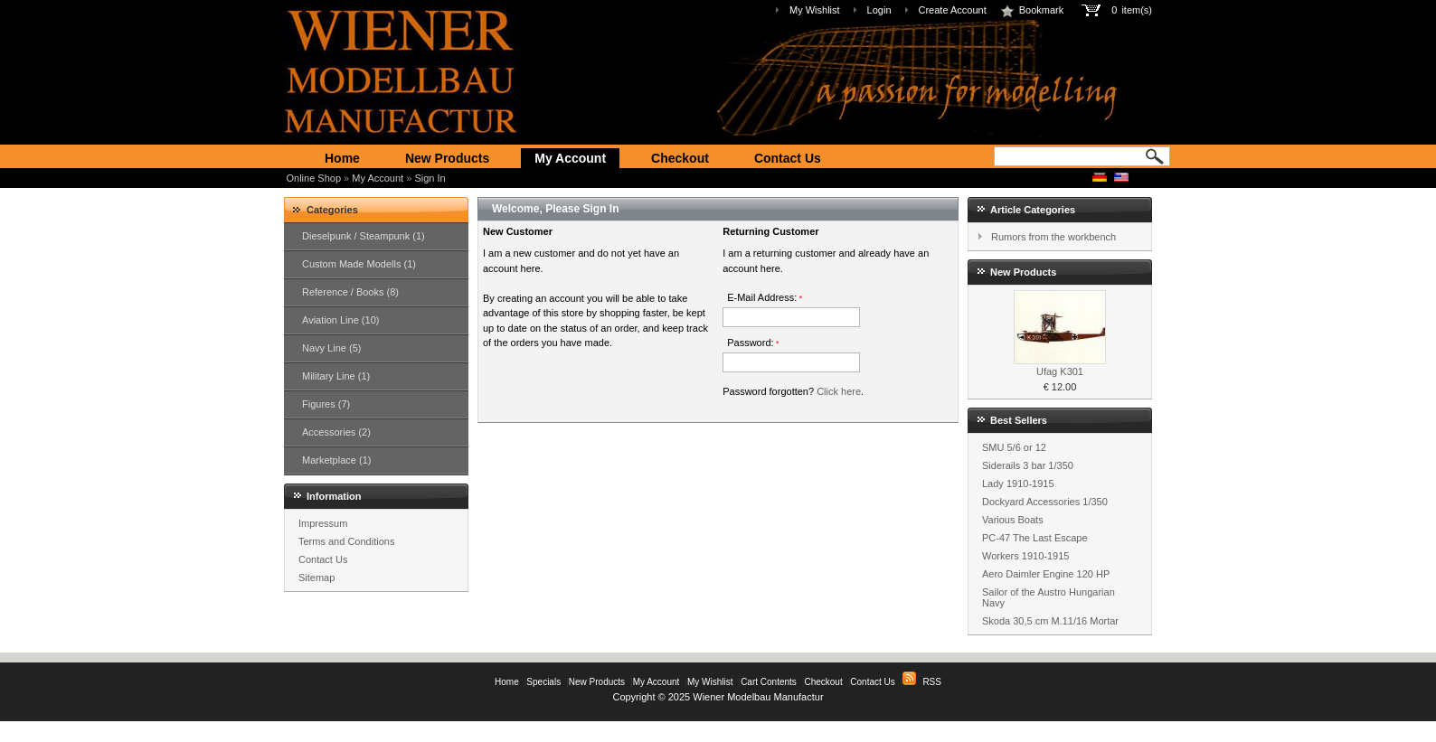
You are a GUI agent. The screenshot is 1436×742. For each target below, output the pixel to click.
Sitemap (316, 577)
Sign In (429, 178)
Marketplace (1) (336, 460)
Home (342, 158)
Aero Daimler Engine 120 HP (1046, 573)
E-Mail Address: (764, 297)
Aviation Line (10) (340, 320)
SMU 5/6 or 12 (1014, 447)
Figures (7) (326, 404)
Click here (839, 391)
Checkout (680, 158)
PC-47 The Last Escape (1035, 537)
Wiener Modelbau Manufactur (758, 696)
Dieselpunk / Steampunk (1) (363, 235)
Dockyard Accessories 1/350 (1045, 501)
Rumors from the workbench (1053, 236)
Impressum (322, 523)
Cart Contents (769, 682)
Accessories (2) (336, 432)
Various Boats (1013, 519)
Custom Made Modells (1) (359, 263)
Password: (753, 342)
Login (879, 10)
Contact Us (787, 158)
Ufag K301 (1059, 371)
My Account (570, 158)
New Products (447, 158)
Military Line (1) (336, 376)
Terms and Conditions (346, 541)
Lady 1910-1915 (1018, 483)
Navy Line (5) (331, 348)
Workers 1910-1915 (1025, 555)
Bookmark (1032, 10)
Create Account (953, 10)
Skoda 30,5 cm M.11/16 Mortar (1050, 620)
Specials (543, 682)
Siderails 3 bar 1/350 (1027, 465)
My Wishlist (814, 10)
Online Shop (314, 178)
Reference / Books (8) (350, 291)
